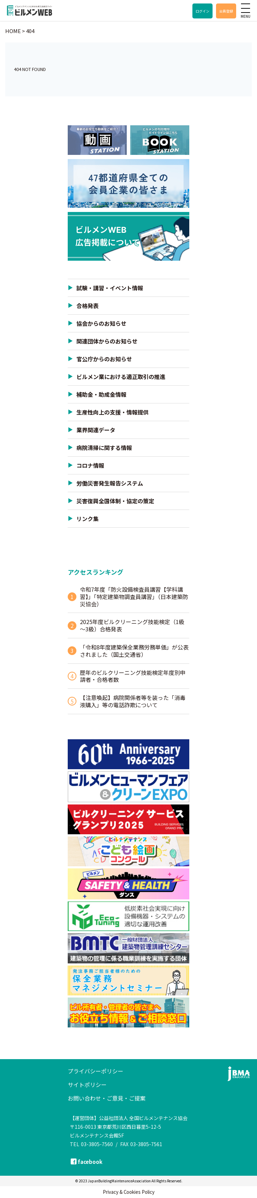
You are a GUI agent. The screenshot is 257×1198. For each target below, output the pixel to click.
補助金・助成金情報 (101, 394)
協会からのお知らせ (101, 323)
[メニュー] (245, 8)
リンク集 (87, 518)
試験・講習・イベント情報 (109, 288)
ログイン (202, 11)
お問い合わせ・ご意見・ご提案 (107, 1098)
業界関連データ (95, 430)
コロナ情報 (90, 465)
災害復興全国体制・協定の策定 (115, 501)
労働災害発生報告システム (109, 483)
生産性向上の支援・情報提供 (112, 412)
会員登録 (226, 11)
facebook (90, 1161)
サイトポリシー (87, 1084)
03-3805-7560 (97, 1144)
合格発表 (87, 305)
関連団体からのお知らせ (107, 341)
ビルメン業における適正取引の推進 (120, 376)
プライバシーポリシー (95, 1071)
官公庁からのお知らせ (104, 359)
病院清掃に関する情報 (104, 447)
